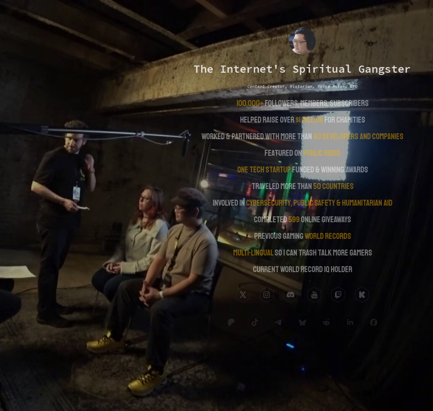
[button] (242, 295)
